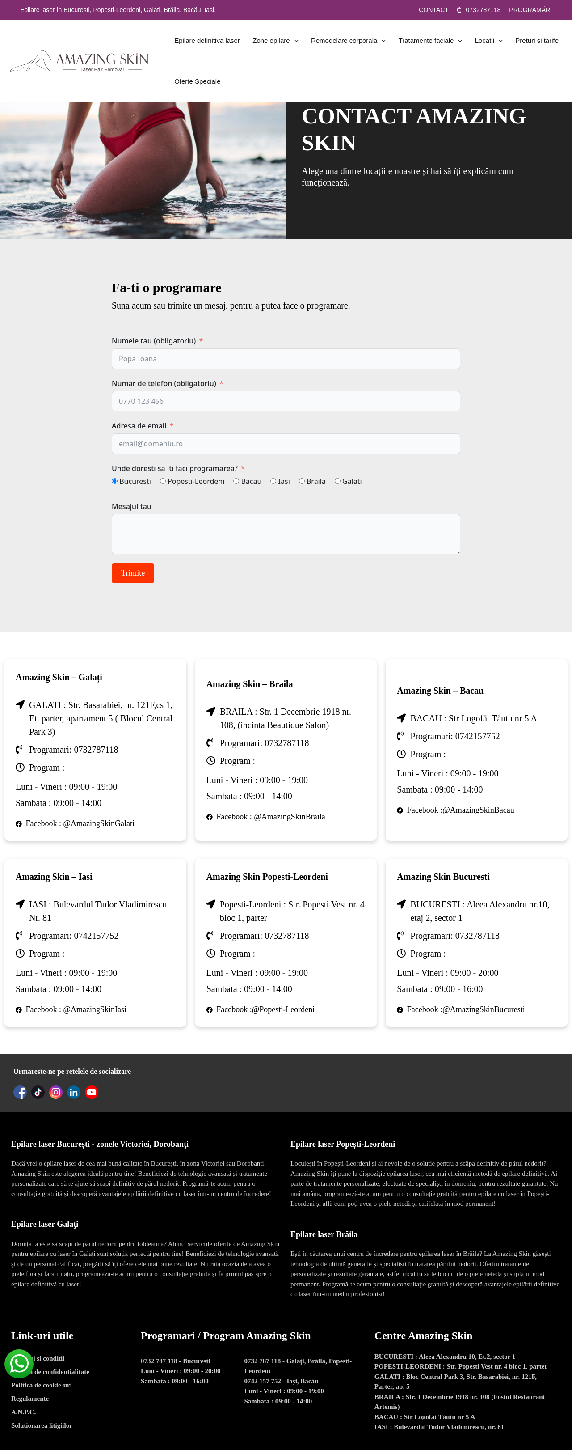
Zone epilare (270, 42)
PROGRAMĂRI (530, 9)
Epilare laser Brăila (324, 1234)
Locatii (472, 42)
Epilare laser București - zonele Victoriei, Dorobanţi (100, 1144)
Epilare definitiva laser (205, 42)
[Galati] (338, 481)
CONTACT (434, 9)
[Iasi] (273, 481)
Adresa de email (139, 426)
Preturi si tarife (516, 42)
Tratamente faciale (418, 42)
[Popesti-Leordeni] (163, 481)
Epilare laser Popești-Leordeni (342, 1144)
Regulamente (30, 1398)
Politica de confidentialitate (50, 1371)
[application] (288, 42)
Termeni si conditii (37, 1358)
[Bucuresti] (115, 481)
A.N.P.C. (23, 1412)
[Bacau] (236, 481)
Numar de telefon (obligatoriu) (164, 383)
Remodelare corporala (339, 42)
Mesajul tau (131, 506)
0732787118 (484, 9)
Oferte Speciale (195, 87)
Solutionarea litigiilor (41, 1425)
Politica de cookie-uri (41, 1385)
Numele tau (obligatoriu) (154, 341)
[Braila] (302, 481)
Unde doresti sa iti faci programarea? (175, 468)
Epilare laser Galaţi (44, 1224)
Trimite (133, 572)
